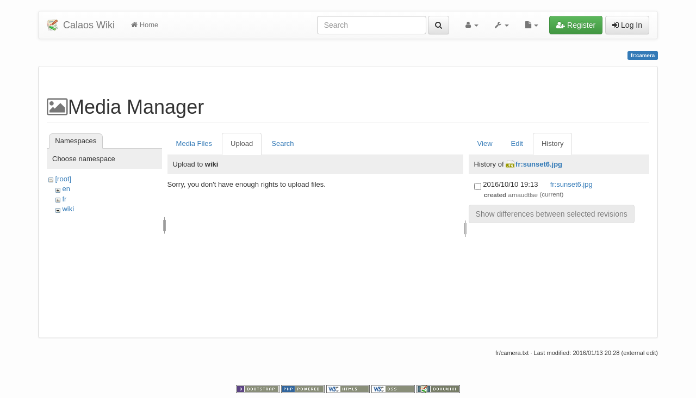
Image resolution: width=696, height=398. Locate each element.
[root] (63, 179)
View (485, 143)
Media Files (194, 143)
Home (144, 25)
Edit (517, 143)
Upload (242, 143)
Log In (627, 25)
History (552, 143)
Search (282, 143)
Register (575, 25)
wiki (68, 209)
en (66, 189)
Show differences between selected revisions (551, 214)
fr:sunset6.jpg (538, 164)
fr (64, 199)
